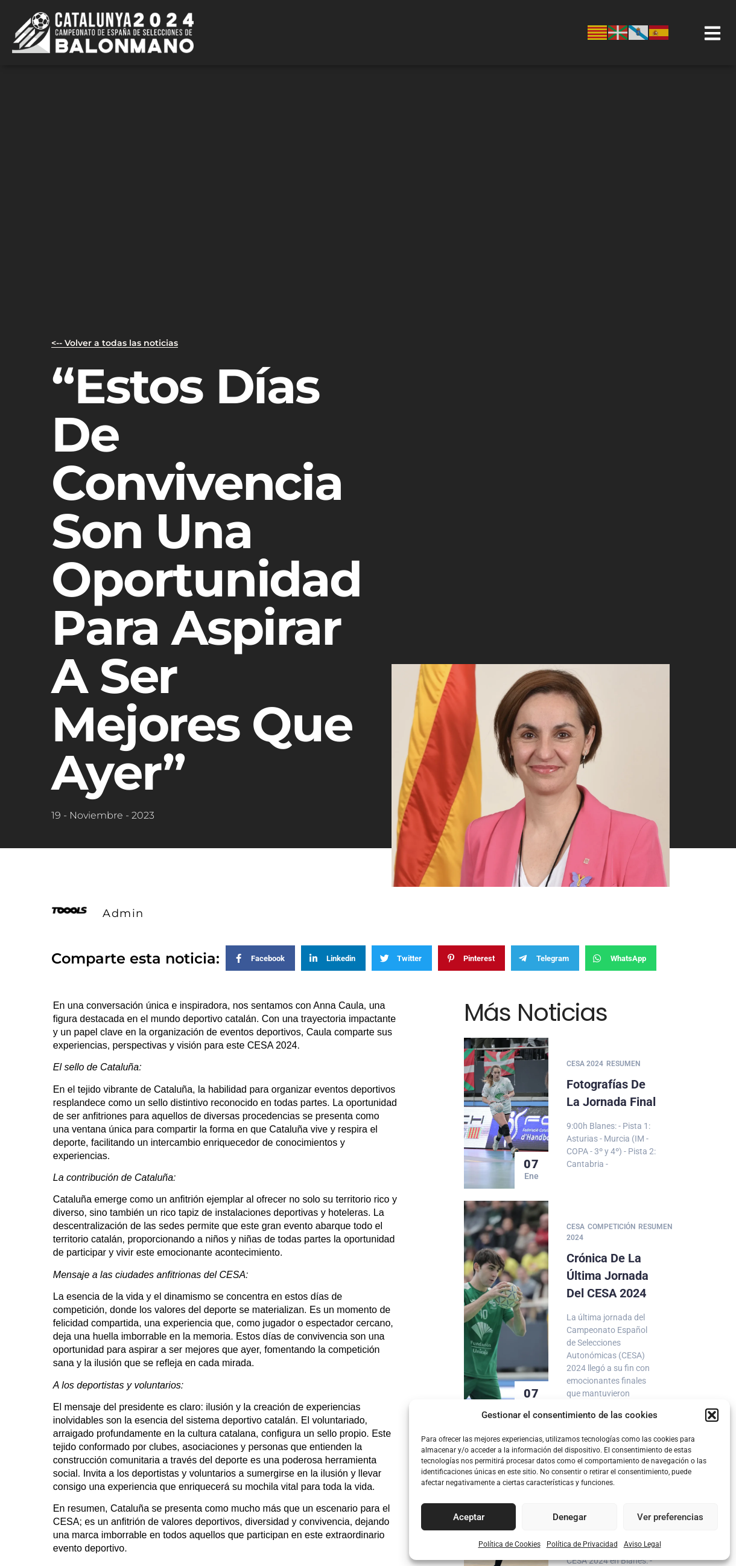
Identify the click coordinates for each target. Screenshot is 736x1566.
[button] (712, 1415)
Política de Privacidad (582, 1544)
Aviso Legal (642, 1544)
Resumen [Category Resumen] (623, 1063)
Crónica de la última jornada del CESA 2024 (607, 1272)
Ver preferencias (670, 1517)
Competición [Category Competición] (611, 1225)
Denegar (569, 1517)
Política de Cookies (509, 1544)
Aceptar (468, 1517)
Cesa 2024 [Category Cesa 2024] (584, 1063)
